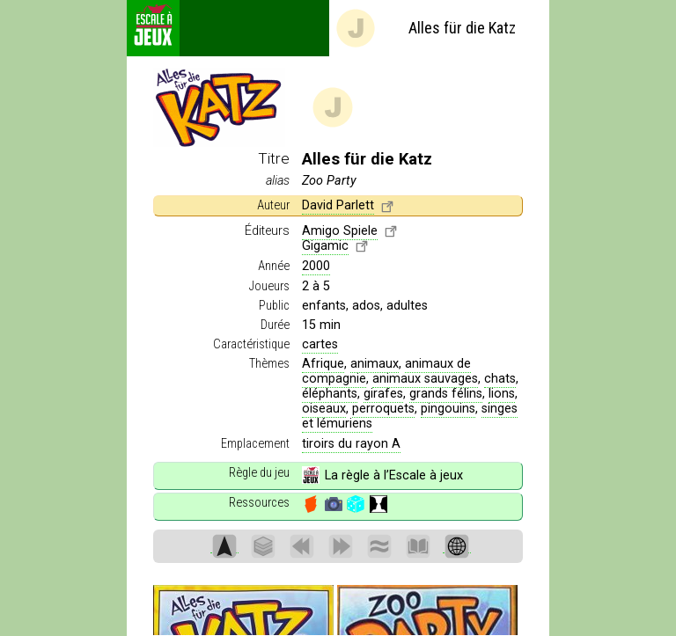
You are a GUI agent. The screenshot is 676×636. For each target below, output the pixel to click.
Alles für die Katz (425, 28)
